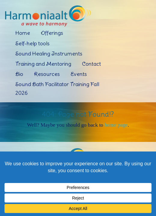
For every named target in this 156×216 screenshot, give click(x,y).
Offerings (52, 32)
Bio (19, 73)
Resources (47, 73)
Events (79, 73)
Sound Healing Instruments (48, 53)
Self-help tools (32, 43)
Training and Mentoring (43, 63)
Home (22, 32)
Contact (91, 63)
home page (116, 125)
